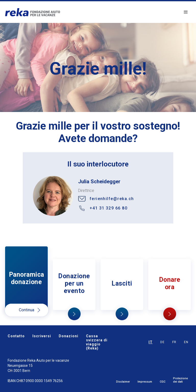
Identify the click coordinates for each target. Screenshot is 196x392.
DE (162, 342)
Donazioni (68, 336)
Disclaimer (123, 381)
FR (174, 342)
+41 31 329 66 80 (109, 208)
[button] (185, 12)
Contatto (16, 336)
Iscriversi (41, 336)
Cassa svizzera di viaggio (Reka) (96, 342)
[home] (32, 12)
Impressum (145, 381)
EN (186, 342)
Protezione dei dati (180, 380)
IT (151, 342)
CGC (162, 381)
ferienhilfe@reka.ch (112, 198)
